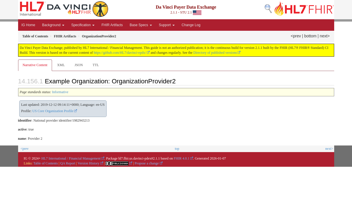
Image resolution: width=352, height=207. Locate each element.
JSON (78, 65)
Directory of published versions (215, 53)
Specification (83, 25)
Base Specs (141, 25)
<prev (296, 36)
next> (325, 36)
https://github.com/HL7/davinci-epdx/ (120, 53)
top (177, 149)
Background (53, 25)
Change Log (191, 25)
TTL (96, 65)
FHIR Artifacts (112, 25)
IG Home (28, 25)
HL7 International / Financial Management (71, 158)
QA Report (67, 163)
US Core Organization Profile (53, 111)
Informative (60, 92)
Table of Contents (45, 163)
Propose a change (147, 163)
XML (61, 65)
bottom (310, 36)
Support (167, 25)
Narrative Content (35, 65)
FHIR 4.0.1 (181, 158)
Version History (88, 163)
